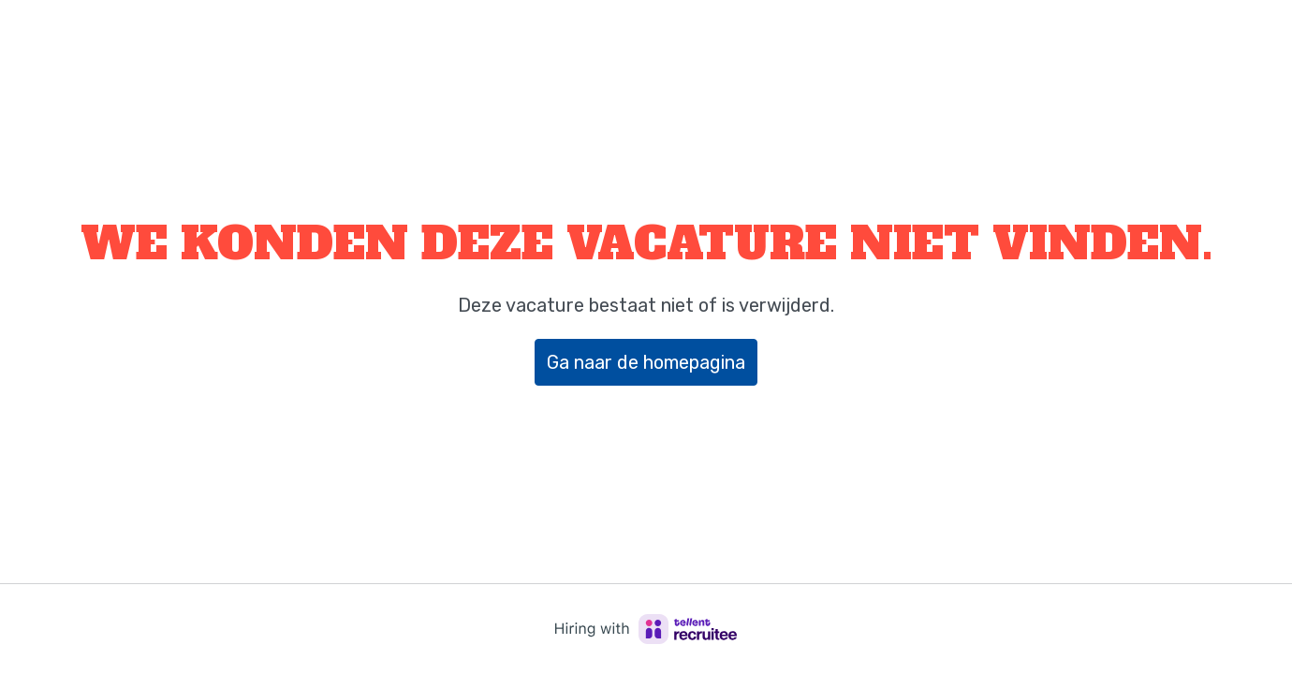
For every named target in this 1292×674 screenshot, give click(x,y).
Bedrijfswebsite (1201, 37)
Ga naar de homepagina (646, 362)
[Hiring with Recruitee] (646, 629)
